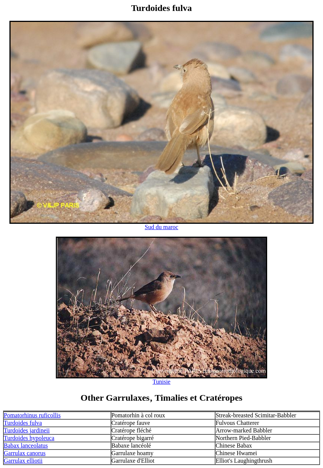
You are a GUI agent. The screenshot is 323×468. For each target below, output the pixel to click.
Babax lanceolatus (26, 445)
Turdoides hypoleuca (29, 438)
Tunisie (161, 381)
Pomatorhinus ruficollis (32, 415)
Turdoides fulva (23, 423)
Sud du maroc (161, 227)
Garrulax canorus (25, 453)
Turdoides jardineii (27, 430)
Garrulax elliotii (23, 460)
